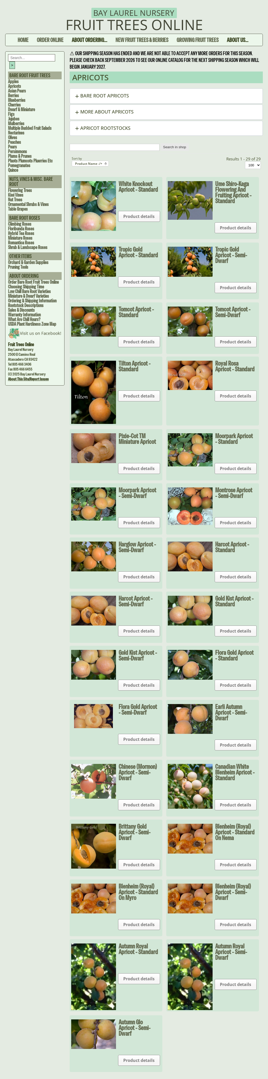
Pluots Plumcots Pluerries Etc (30, 161)
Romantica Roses (21, 243)
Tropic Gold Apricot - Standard (138, 252)
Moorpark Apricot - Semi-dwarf (137, 493)
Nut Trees (15, 200)
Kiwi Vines (15, 195)
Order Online (50, 40)
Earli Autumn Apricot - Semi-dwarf (231, 712)
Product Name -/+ (88, 163)
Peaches (14, 142)
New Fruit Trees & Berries (141, 40)
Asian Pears (17, 91)
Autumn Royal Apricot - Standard (138, 949)
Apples (13, 81)
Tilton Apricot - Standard (134, 366)
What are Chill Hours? (24, 319)
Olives (12, 137)
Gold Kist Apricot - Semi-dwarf (138, 655)
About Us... (237, 40)
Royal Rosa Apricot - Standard (235, 366)
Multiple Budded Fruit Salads (30, 128)
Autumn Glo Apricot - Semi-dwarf (134, 1028)
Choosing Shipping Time (26, 287)
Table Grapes (18, 209)
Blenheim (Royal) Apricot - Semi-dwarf (233, 892)
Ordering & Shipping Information (32, 301)
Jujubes (13, 119)
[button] (166, 96)
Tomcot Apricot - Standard (136, 312)
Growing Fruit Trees (198, 40)
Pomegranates (19, 165)
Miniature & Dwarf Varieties (28, 296)
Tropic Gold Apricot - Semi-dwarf (231, 255)
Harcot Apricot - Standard (232, 547)
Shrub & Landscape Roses (27, 247)
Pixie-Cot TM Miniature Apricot (137, 439)
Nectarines (16, 133)
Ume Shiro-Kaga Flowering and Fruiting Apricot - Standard (233, 192)
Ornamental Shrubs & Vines (28, 204)
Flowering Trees (20, 190)
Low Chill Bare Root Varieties (29, 291)
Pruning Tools (18, 267)
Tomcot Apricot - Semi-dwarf (232, 312)
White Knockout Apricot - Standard (138, 187)
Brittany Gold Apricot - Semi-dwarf (134, 832)
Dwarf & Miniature (21, 109)
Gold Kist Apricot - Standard (234, 601)
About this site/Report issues (28, 379)
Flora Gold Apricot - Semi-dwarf (138, 709)
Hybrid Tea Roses (21, 233)
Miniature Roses (20, 238)
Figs (11, 114)
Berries (13, 95)
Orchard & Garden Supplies (28, 262)
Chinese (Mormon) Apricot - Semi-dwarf (138, 772)
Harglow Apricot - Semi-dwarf (137, 547)
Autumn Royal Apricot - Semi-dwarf (231, 952)
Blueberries (16, 100)
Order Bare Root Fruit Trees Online (33, 282)
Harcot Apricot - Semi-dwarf (136, 601)
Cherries (14, 105)
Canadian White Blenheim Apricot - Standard (235, 772)
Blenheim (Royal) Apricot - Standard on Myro (138, 892)
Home (23, 40)
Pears (12, 147)
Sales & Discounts (21, 310)
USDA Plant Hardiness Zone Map (32, 324)
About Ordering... (89, 40)
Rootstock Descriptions (26, 305)
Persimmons (17, 151)
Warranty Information (24, 315)
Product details (139, 216)
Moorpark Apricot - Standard (234, 439)
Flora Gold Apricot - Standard (234, 655)
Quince (13, 170)
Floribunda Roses (21, 229)
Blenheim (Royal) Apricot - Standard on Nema (235, 832)
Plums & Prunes (20, 156)
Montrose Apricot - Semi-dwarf (233, 493)
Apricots (14, 86)
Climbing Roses (19, 224)
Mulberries (16, 123)
